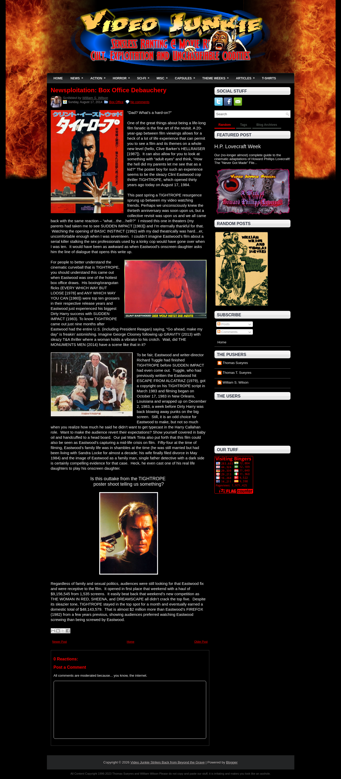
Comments (227, 332)
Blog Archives (266, 125)
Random (225, 125)
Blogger (232, 762)
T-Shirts (269, 78)
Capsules (186, 76)
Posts (223, 324)
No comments (139, 102)
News (79, 76)
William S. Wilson (95, 98)
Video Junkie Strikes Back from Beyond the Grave (167, 762)
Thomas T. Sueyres (237, 373)
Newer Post (59, 641)
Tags (243, 125)
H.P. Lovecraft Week (237, 146)
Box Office (116, 102)
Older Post (201, 641)
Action (99, 76)
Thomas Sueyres (235, 363)
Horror (123, 76)
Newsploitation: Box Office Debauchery (109, 90)
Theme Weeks (217, 76)
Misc (164, 76)
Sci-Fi (145, 76)
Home (58, 78)
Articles (247, 76)
